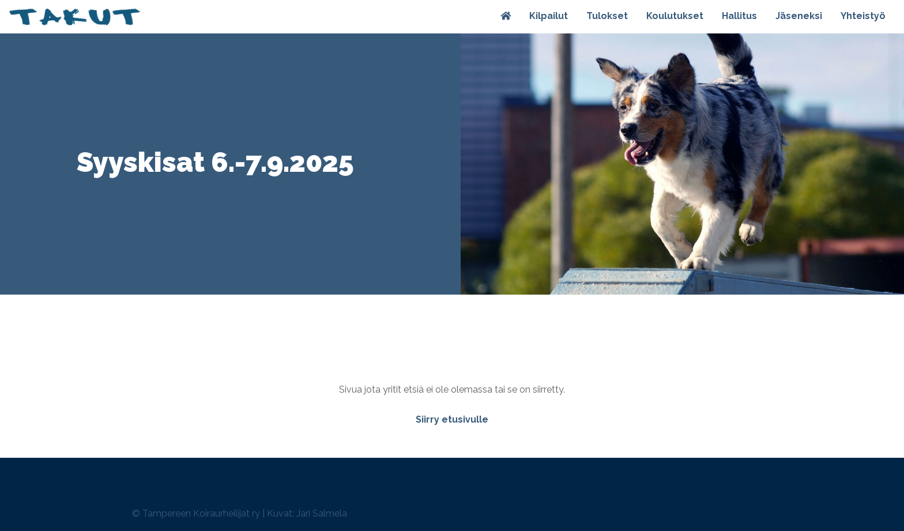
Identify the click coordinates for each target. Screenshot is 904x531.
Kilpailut (548, 15)
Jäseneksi (798, 15)
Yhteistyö (863, 15)
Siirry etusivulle (452, 419)
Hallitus (739, 15)
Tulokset (607, 15)
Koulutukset (674, 15)
